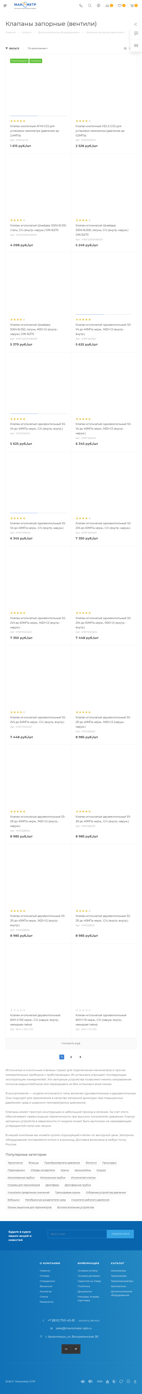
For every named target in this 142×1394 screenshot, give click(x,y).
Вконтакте (66, 1349)
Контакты (46, 1291)
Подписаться (121, 1234)
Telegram (76, 1349)
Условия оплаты (88, 1270)
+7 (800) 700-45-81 (61, 1320)
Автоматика (118, 1286)
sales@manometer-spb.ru (74, 1328)
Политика (84, 1286)
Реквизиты (46, 1301)
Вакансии (46, 1286)
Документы (85, 1291)
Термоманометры (122, 1281)
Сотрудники (47, 1281)
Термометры (119, 1275)
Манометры (118, 1270)
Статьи (44, 1296)
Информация (88, 1263)
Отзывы (44, 1275)
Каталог (117, 1263)
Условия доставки (89, 1275)
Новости (45, 1270)
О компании (50, 1263)
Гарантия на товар (89, 1281)
